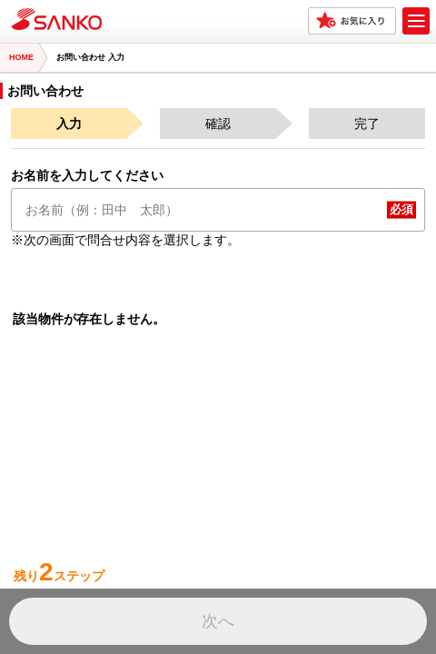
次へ (218, 621)
